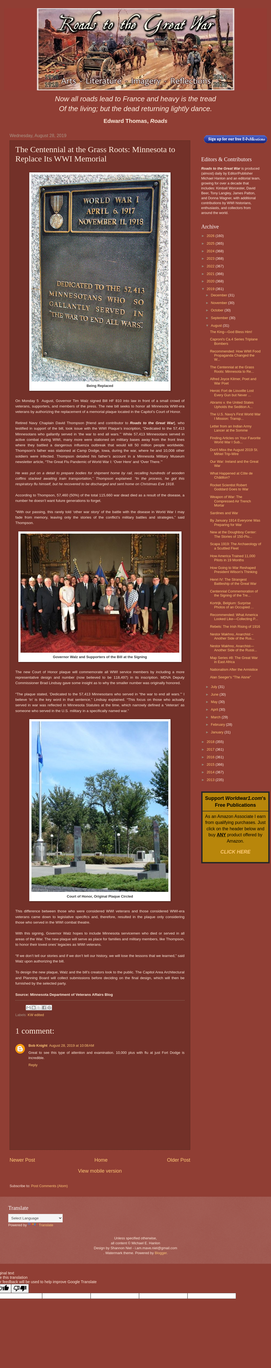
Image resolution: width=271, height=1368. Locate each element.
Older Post (178, 1160)
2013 (211, 780)
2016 (211, 757)
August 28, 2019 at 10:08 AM (71, 1045)
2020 (211, 281)
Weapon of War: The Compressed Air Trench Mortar (230, 501)
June (215, 694)
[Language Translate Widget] (35, 1218)
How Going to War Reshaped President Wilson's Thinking (233, 570)
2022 (211, 266)
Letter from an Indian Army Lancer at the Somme (231, 428)
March (216, 717)
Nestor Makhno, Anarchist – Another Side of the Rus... (232, 636)
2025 (211, 243)
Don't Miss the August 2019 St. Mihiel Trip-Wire (234, 452)
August (217, 325)
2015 (211, 764)
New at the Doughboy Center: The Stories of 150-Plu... (233, 534)
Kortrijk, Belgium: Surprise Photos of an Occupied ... (232, 605)
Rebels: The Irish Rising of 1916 (235, 626)
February (218, 724)
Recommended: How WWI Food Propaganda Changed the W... (235, 355)
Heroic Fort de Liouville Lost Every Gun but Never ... (232, 393)
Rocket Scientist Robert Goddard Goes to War (229, 487)
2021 (211, 274)
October (217, 310)
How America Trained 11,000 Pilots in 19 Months (232, 558)
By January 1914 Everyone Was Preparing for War (235, 522)
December (219, 295)
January (217, 732)
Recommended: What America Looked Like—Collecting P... (234, 617)
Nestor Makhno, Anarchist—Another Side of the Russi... (233, 648)
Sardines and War (224, 513)
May (214, 702)
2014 (211, 772)
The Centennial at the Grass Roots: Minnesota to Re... (232, 369)
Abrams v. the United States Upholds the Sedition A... (231, 404)
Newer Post (22, 1160)
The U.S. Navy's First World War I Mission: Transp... (235, 416)
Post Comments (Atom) (49, 1186)
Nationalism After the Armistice (234, 669)
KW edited (36, 1015)
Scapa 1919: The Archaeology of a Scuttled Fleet (235, 546)
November (219, 303)
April (215, 709)
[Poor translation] (20, 1288)
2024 (211, 251)
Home (101, 1160)
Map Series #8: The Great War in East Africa (234, 660)
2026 (211, 236)
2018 (211, 742)
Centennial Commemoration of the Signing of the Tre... (234, 593)
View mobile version (100, 1171)
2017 (211, 749)
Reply (33, 1065)
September (220, 318)
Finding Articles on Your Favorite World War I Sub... (235, 440)
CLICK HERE (235, 852)
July (214, 687)
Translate (40, 1225)
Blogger (161, 1253)
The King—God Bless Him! (231, 332)
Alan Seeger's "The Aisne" (230, 677)
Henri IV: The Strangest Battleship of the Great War (233, 581)
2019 (211, 289)
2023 (211, 258)
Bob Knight (37, 1045)
